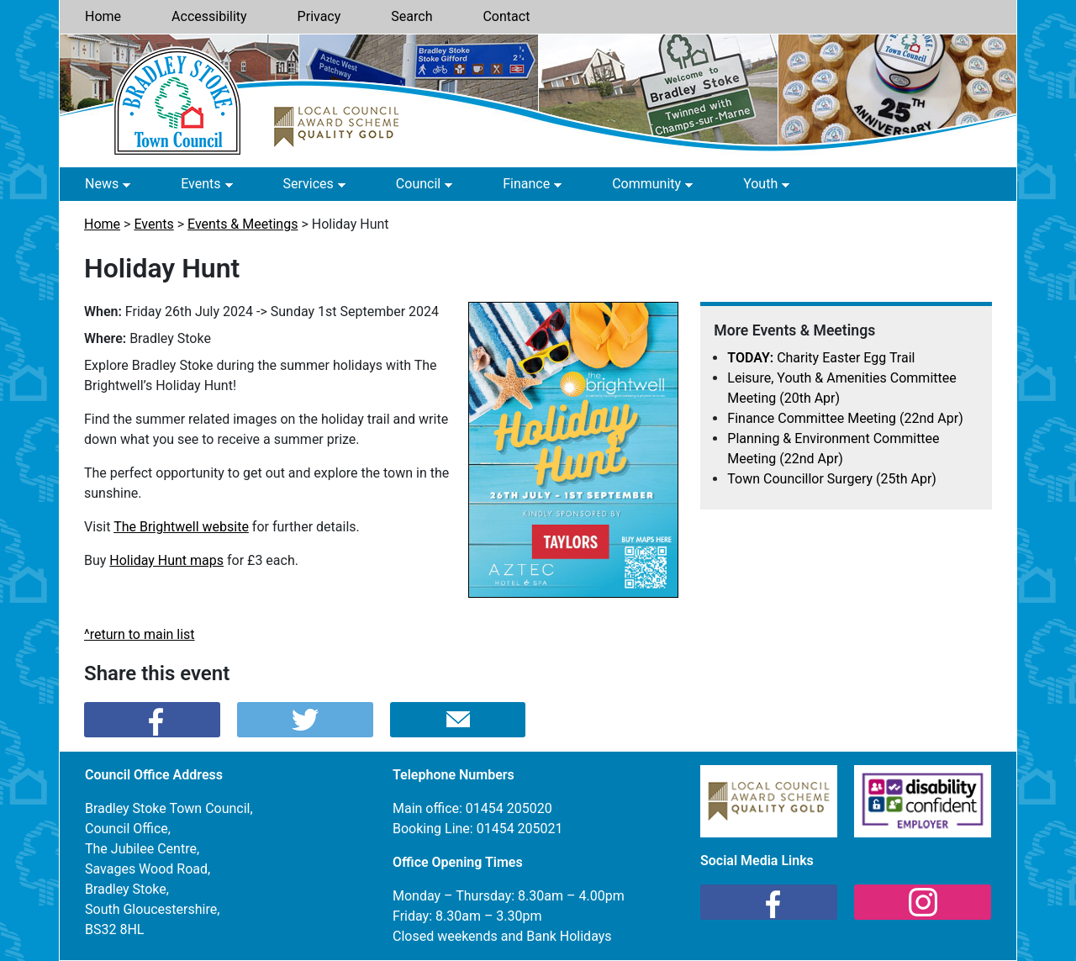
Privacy (319, 16)
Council (418, 184)
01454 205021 (520, 829)
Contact (506, 16)
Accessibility (209, 16)
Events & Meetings (242, 224)
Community (646, 184)
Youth (760, 184)
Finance (526, 184)
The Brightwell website (181, 527)
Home (103, 16)
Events (200, 184)
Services (308, 184)
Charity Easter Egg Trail (821, 358)
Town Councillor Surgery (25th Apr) (831, 479)
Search (411, 16)
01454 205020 (509, 808)
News (102, 184)
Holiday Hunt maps (166, 560)
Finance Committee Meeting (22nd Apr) (845, 418)
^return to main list (139, 634)
